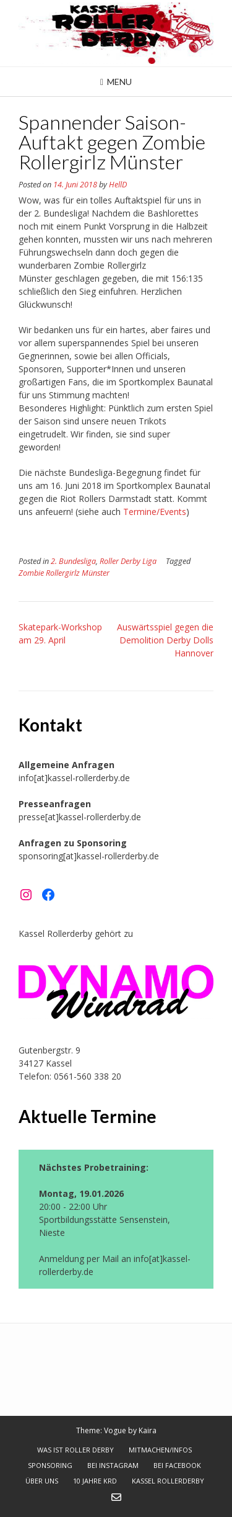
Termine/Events (154, 511)
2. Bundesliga (73, 561)
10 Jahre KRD (95, 1480)
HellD (118, 184)
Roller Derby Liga (128, 561)
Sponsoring (50, 1465)
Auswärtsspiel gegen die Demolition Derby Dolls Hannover (165, 640)
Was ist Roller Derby (75, 1449)
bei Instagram (113, 1465)
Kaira (148, 1430)
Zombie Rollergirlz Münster (64, 573)
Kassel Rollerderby (168, 1480)
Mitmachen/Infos (160, 1449)
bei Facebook (177, 1465)
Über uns (41, 1480)
